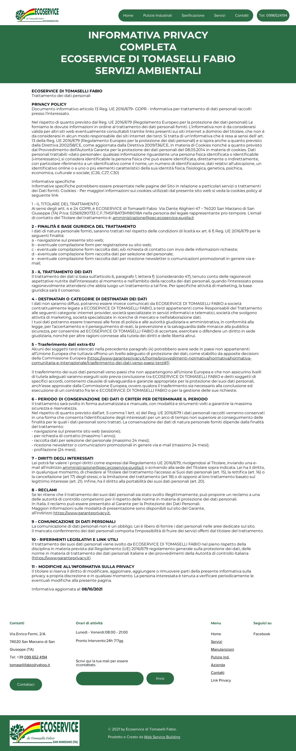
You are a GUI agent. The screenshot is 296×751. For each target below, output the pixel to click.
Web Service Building (162, 737)
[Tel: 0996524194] (273, 15)
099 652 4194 (35, 657)
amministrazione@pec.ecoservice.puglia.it (153, 217)
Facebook (261, 634)
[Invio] (160, 678)
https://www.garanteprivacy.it (81, 513)
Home (216, 634)
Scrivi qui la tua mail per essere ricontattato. (102, 663)
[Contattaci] (26, 684)
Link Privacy (221, 680)
